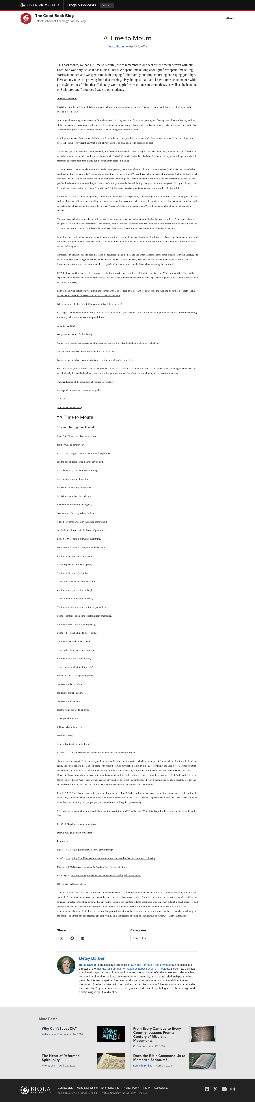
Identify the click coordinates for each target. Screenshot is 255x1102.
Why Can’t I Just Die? (59, 1028)
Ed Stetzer (139, 1046)
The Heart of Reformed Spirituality (61, 1058)
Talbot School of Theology (153, 968)
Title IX (146, 1087)
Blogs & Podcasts (81, 5)
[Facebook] (207, 1089)
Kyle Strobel (48, 1065)
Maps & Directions (87, 1087)
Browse (107, 5)
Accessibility (161, 1087)
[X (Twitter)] (215, 1089)
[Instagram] (232, 1089)
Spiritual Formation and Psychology (152, 964)
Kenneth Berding (142, 1065)
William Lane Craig (52, 1034)
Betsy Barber (116, 46)
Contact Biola (65, 1087)
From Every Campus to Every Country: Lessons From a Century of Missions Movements (157, 1034)
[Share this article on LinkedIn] (83, 938)
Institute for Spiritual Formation (115, 968)
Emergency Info (110, 1087)
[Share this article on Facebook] (72, 938)
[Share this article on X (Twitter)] (61, 938)
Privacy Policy (131, 1087)
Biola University (43, 5)
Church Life (140, 938)
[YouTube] (224, 1089)
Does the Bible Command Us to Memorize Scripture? (159, 1058)
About (230, 18)
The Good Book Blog (54, 15)
